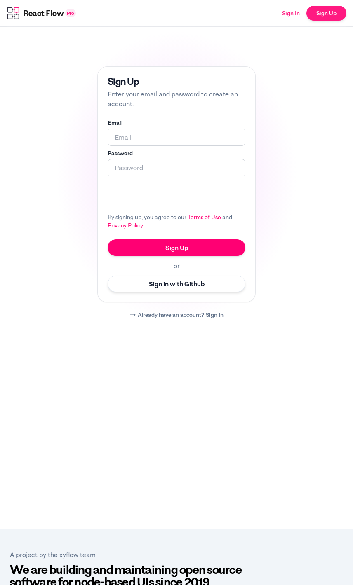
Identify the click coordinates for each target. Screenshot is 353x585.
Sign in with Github (177, 284)
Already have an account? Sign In (181, 314)
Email (115, 122)
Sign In (291, 12)
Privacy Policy (125, 225)
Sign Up (326, 12)
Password (120, 153)
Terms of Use (204, 216)
